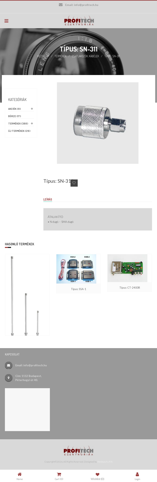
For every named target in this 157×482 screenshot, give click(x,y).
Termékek (60, 56)
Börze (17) (14, 116)
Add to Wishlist (74, 183)
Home (20, 476)
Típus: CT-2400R (129, 287)
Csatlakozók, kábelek (85, 56)
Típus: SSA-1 (78, 289)
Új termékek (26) (19, 130)
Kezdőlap (43, 56)
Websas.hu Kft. (105, 461)
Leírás (47, 199)
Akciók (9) (14, 108)
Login (137, 476)
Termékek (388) (18, 123)
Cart (59, 476)
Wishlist (97, 476)
